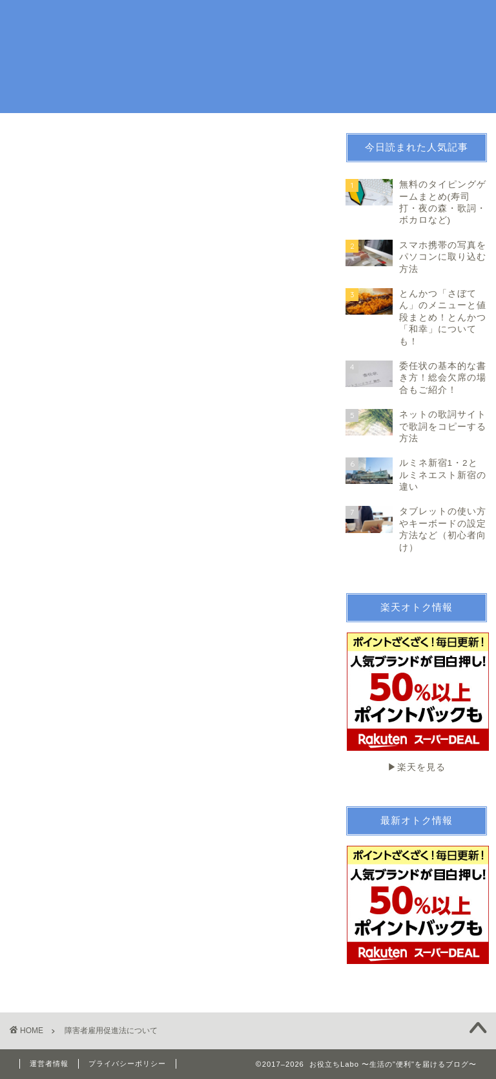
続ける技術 (373, 20)
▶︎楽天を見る (417, 702)
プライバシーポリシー (127, 1063)
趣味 (246, 20)
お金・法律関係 (303, 20)
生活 (210, 20)
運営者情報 (49, 1063)
